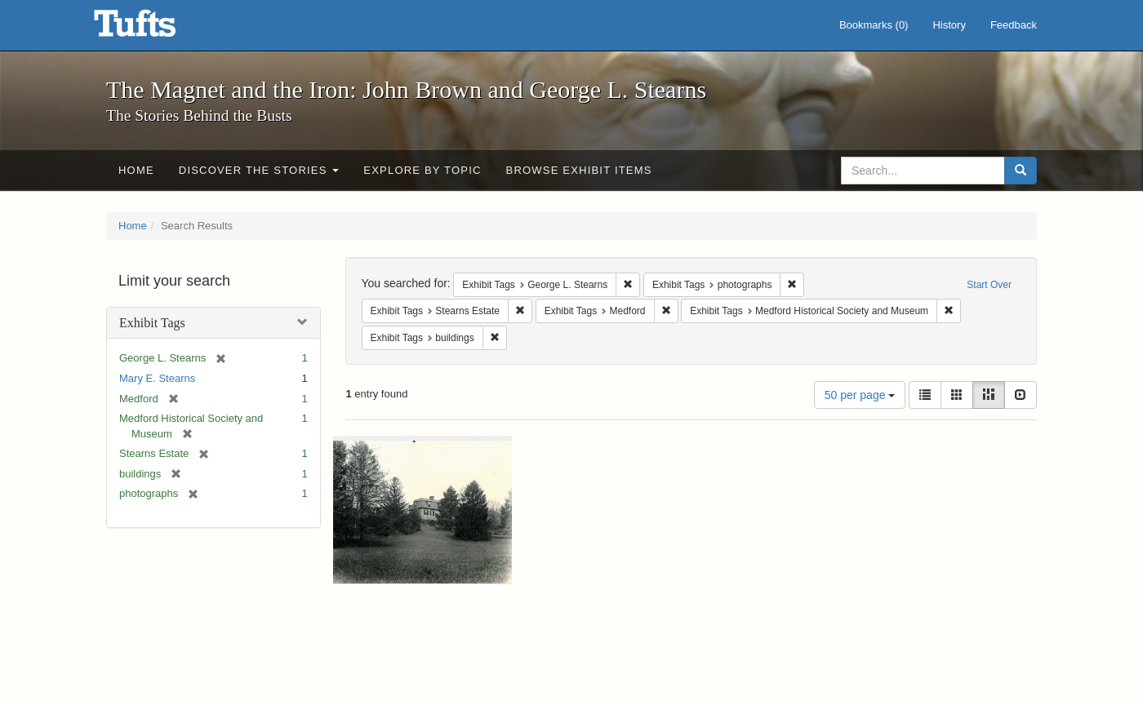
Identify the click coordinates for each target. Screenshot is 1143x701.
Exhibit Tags (152, 323)
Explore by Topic (422, 170)
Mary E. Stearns (157, 378)
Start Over (989, 285)
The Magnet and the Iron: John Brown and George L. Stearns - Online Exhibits (155, 28)
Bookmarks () (874, 25)
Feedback (1013, 25)
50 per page (860, 395)
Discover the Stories (259, 170)
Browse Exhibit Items (579, 170)
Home (136, 170)
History (948, 25)
